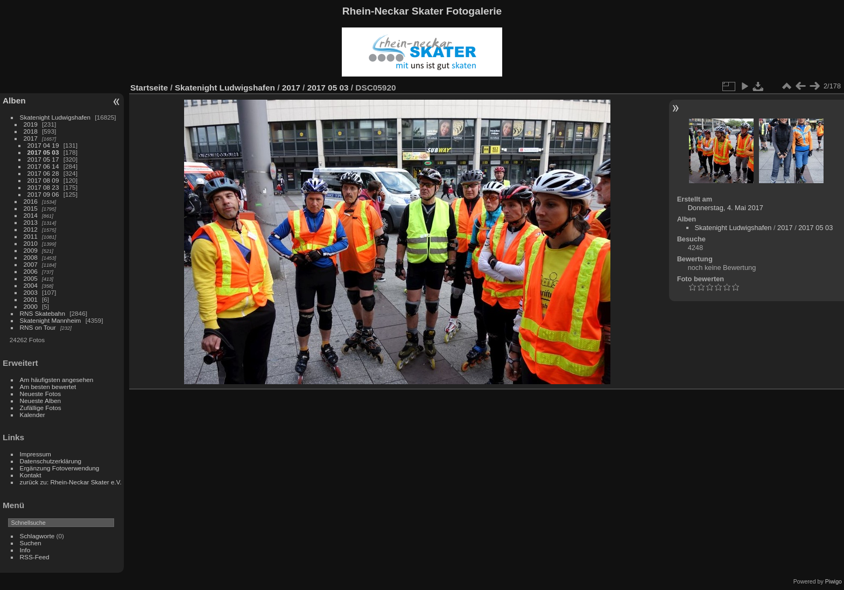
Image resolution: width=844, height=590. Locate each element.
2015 (31, 208)
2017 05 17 (43, 159)
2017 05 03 (43, 152)
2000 (31, 306)
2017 (31, 138)
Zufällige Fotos (40, 407)
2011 (31, 236)
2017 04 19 (43, 145)
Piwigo (833, 581)
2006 (31, 271)
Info (25, 549)
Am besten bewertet (48, 386)
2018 (31, 131)
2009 (31, 250)
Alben (14, 100)
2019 (31, 124)
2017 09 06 (43, 194)
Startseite (149, 87)
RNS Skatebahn (42, 313)
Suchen (30, 542)
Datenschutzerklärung (50, 460)
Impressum (35, 453)
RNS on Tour (38, 327)
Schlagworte (37, 535)
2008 (31, 257)
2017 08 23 (43, 187)
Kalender (32, 414)
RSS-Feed (35, 556)
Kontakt (30, 474)
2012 (31, 229)
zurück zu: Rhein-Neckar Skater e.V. (71, 481)
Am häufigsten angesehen (57, 379)
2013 (31, 222)
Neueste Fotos (40, 393)
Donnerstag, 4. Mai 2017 (725, 208)
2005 (31, 278)
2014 (31, 215)
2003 (31, 292)
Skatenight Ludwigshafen (55, 117)
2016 (31, 201)
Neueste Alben (40, 400)
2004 (31, 285)
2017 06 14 (43, 166)
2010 (31, 243)
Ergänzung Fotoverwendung (60, 467)
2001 (31, 299)
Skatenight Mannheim (50, 320)
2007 (31, 264)
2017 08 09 (43, 180)
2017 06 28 (43, 173)
